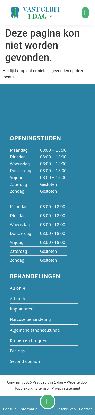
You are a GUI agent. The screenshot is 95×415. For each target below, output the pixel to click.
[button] (85, 12)
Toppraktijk (23, 388)
